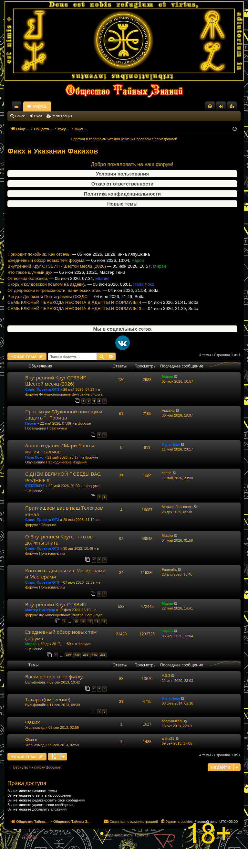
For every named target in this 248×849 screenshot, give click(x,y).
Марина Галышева (177, 507)
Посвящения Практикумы (46, 428)
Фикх (31, 739)
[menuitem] (210, 106)
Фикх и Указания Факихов (52, 151)
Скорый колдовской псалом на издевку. (46, 290)
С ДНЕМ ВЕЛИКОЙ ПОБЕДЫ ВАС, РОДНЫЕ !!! (63, 477)
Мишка (167, 535)
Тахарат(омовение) (47, 699)
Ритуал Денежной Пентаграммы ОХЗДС (47, 302)
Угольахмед (35, 727)
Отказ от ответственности (122, 183)
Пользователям (52, 553)
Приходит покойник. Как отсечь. (39, 260)
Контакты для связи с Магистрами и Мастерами (65, 573)
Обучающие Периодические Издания (56, 462)
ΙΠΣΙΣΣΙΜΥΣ (35, 486)
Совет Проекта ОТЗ (42, 389)
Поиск (20, 116)
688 (77, 655)
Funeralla (169, 569)
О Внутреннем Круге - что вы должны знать (59, 539)
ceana (166, 473)
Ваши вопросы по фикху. (54, 676)
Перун (30, 423)
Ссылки (17, 107)
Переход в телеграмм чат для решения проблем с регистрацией (124, 139)
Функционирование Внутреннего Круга (70, 394)
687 (68, 655)
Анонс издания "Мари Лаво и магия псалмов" (59, 448)
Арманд (168, 410)
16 (83, 621)
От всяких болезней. (27, 284)
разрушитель (172, 721)
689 (85, 655)
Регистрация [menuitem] (233, 107)
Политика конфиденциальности (122, 193)
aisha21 (168, 738)
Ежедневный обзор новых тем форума (46, 266)
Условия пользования (122, 173)
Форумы (97, 106)
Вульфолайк (35, 682)
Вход (38, 116)
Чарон (167, 631)
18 (96, 621)
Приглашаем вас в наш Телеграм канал (64, 510)
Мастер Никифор (40, 610)
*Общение (33, 491)
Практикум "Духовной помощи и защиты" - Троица (63, 414)
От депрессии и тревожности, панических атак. (54, 296)
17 (89, 621)
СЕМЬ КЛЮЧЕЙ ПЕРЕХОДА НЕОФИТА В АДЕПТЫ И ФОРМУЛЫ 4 (74, 308)
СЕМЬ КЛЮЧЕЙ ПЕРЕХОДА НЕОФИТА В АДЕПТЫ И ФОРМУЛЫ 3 (74, 314)
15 (76, 621)
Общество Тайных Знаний (50, 106)
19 (103, 621)
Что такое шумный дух (29, 278)
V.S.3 (166, 675)
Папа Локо (34, 457)
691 (102, 655)
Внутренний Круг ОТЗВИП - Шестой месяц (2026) (56, 272)
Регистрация (62, 116)
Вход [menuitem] (222, 107)
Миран (167, 376)
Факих (32, 722)
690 (94, 655)
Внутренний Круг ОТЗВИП (56, 604)
